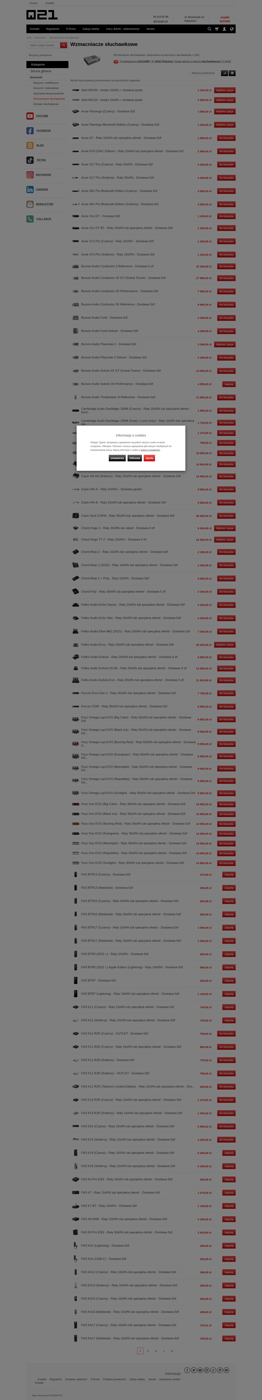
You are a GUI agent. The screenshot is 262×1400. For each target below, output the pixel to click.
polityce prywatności (150, 450)
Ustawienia (117, 458)
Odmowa (134, 458)
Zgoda (149, 458)
